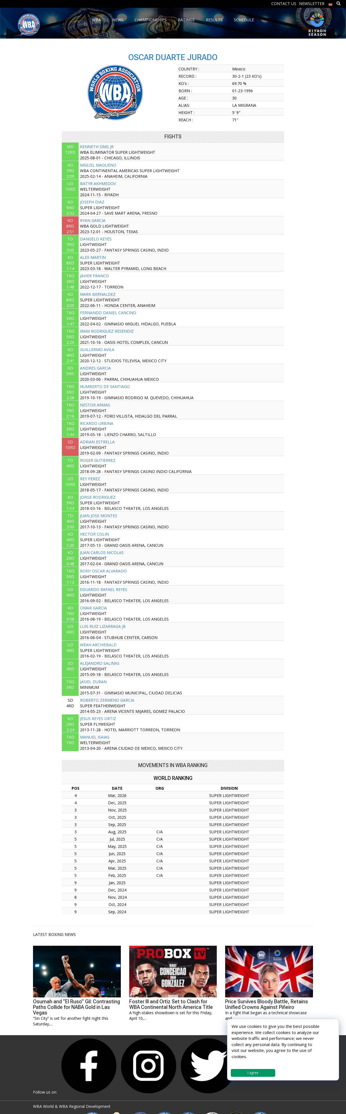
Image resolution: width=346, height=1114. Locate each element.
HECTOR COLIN (94, 534)
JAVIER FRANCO (94, 275)
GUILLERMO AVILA (97, 349)
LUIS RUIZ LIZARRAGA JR (103, 626)
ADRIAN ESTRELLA (97, 441)
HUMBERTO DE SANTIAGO (105, 386)
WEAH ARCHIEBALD (98, 644)
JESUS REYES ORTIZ (98, 718)
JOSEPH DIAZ (92, 202)
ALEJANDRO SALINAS (99, 663)
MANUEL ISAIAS (94, 737)
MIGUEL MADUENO (98, 165)
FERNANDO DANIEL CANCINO (108, 312)
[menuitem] (330, 3)
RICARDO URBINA (96, 423)
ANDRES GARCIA (95, 368)
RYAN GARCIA (92, 220)
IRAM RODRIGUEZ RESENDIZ (107, 331)
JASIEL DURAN (93, 681)
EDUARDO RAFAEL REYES (103, 589)
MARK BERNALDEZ (98, 294)
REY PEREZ (90, 478)
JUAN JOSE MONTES (98, 515)
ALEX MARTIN (93, 257)
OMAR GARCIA (93, 608)
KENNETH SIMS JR (97, 146)
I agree (253, 1072)
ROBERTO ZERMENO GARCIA (107, 700)
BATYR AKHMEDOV (98, 183)
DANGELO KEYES (96, 239)
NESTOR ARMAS (95, 405)
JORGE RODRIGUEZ (98, 497)
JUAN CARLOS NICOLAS (102, 552)
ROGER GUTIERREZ (98, 460)
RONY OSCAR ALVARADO (103, 571)
